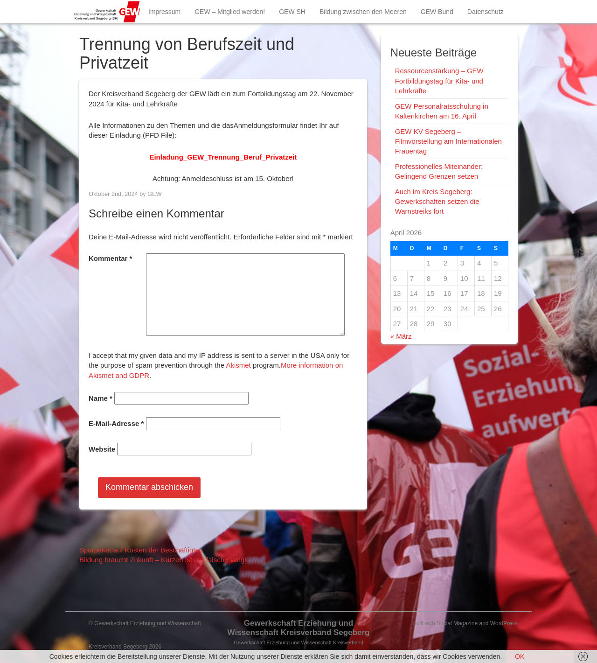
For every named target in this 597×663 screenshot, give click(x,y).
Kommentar (110, 258)
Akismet (238, 365)
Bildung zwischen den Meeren (363, 11)
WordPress (504, 623)
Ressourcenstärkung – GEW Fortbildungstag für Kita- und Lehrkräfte (439, 81)
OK (519, 656)
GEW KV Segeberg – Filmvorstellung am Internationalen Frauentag (448, 141)
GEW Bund (437, 11)
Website (102, 449)
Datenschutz (485, 11)
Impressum (164, 11)
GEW (154, 193)
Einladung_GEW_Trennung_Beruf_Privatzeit (223, 157)
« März (401, 336)
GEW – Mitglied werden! (229, 11)
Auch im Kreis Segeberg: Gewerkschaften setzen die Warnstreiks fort (437, 202)
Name (100, 398)
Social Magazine (457, 623)
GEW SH (292, 11)
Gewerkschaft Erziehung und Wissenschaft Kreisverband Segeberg (298, 628)
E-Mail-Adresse (116, 423)
